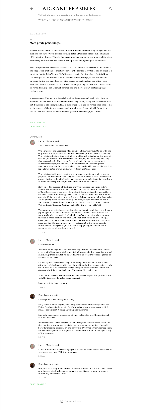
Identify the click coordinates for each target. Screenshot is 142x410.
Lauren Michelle (46, 141)
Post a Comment (38, 384)
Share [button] (32, 122)
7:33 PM (41, 287)
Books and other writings (68, 20)
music (44, 126)
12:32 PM (42, 378)
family (38, 126)
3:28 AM (41, 356)
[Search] (110, 8)
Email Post (41, 122)
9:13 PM (41, 337)
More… (90, 20)
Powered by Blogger (71, 401)
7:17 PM (41, 232)
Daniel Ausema (46, 295)
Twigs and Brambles (66, 8)
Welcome (44, 20)
